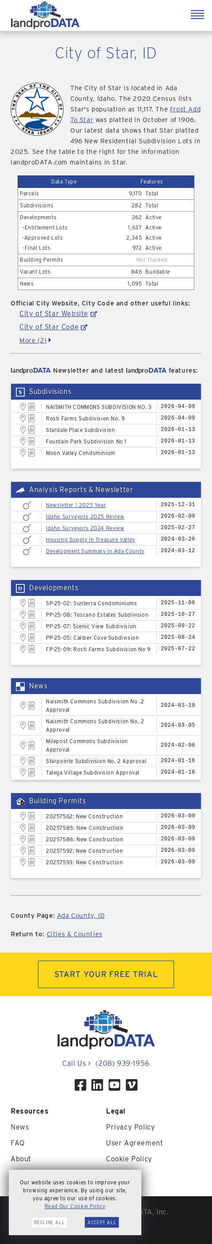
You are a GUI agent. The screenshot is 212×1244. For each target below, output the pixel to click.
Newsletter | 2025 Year (76, 505)
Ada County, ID (81, 916)
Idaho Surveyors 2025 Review (85, 516)
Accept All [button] (101, 1222)
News (20, 1127)
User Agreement (134, 1143)
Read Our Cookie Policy (75, 1206)
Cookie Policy (129, 1159)
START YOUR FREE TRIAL (106, 974)
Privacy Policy (130, 1127)
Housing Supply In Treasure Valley (90, 539)
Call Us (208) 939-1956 (105, 1063)
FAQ (18, 1143)
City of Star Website (53, 313)
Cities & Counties (74, 934)
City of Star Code (49, 327)
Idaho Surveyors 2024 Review (85, 528)
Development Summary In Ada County (95, 551)
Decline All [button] (49, 1222)
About (21, 1159)
